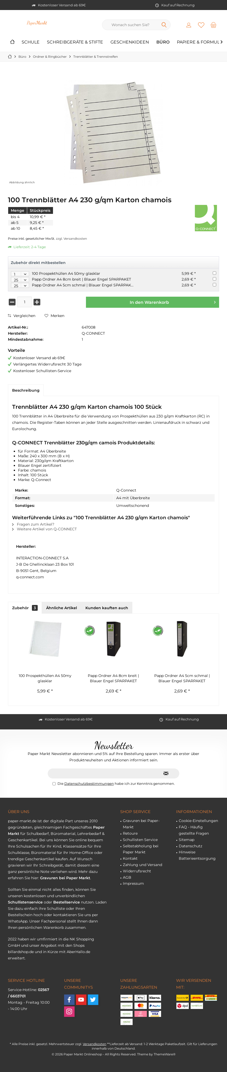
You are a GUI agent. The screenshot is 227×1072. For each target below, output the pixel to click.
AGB (127, 877)
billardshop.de (21, 951)
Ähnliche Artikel (61, 607)
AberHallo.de (78, 951)
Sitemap (186, 839)
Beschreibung (26, 390)
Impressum (133, 883)
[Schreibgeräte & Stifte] (75, 42)
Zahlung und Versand (142, 864)
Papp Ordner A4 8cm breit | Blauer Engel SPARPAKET (81, 279)
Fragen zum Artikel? (33, 524)
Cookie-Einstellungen (198, 820)
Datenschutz (190, 846)
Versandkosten (94, 1044)
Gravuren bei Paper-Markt (141, 823)
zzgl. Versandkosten (71, 239)
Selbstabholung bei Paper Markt (140, 849)
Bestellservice (66, 902)
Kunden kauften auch (106, 607)
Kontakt (130, 858)
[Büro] (163, 42)
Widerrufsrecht (137, 871)
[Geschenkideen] (130, 42)
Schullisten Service (140, 839)
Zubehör (25, 607)
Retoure (130, 833)
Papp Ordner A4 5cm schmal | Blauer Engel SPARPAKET (84, 285)
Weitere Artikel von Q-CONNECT (44, 529)
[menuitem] (213, 25)
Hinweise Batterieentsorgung (197, 855)
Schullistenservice (25, 902)
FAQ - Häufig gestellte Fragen (194, 830)
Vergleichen (21, 315)
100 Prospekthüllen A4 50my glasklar (66, 273)
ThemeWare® (165, 1054)
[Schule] (30, 42)
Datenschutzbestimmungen (89, 783)
